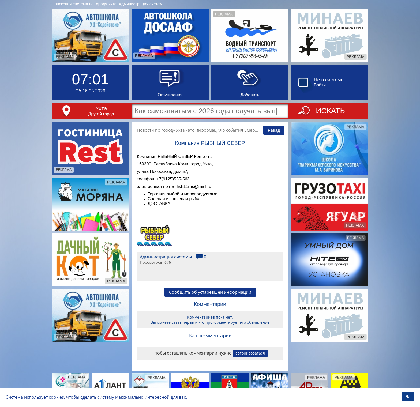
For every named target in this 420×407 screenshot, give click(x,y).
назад (274, 130)
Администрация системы (142, 4)
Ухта (101, 108)
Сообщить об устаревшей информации (210, 292)
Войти (320, 85)
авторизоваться (250, 353)
